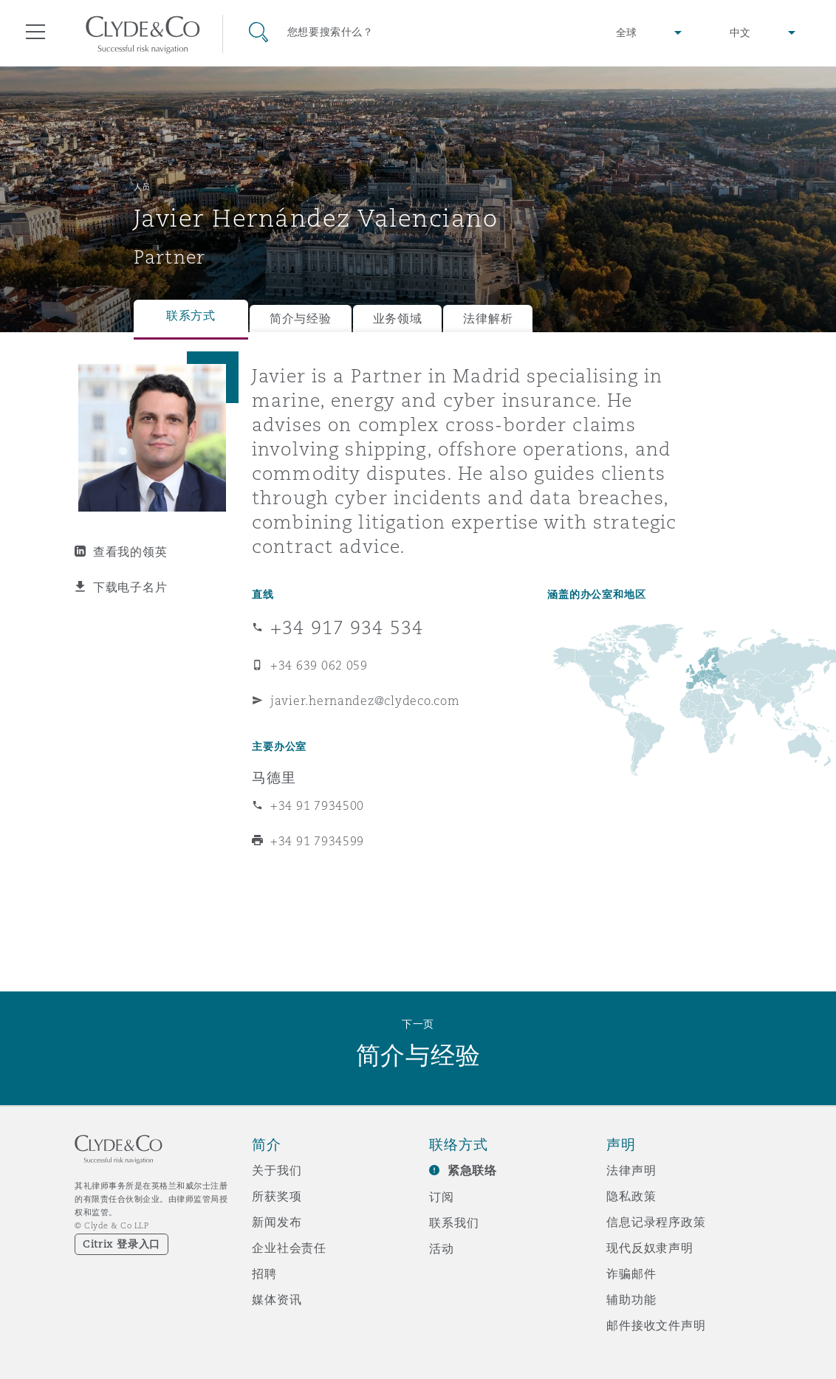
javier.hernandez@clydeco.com (364, 700)
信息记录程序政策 (656, 1221)
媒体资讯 (276, 1299)
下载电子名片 (130, 587)
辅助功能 (631, 1299)
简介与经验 (301, 318)
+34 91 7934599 (317, 840)
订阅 (441, 1196)
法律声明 (631, 1170)
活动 (441, 1248)
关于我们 (276, 1170)
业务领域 (397, 318)
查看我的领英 (130, 551)
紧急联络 (472, 1170)
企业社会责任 (289, 1247)
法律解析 (488, 318)
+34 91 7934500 (317, 805)
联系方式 (191, 315)
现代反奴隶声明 (649, 1247)
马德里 (274, 777)
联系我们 (454, 1222)
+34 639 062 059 (319, 665)
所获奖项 (276, 1196)
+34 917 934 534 (346, 627)
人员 (142, 187)
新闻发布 (276, 1221)
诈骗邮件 (631, 1273)
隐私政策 (631, 1196)
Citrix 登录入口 (121, 1244)
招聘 (264, 1273)
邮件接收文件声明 (656, 1325)
